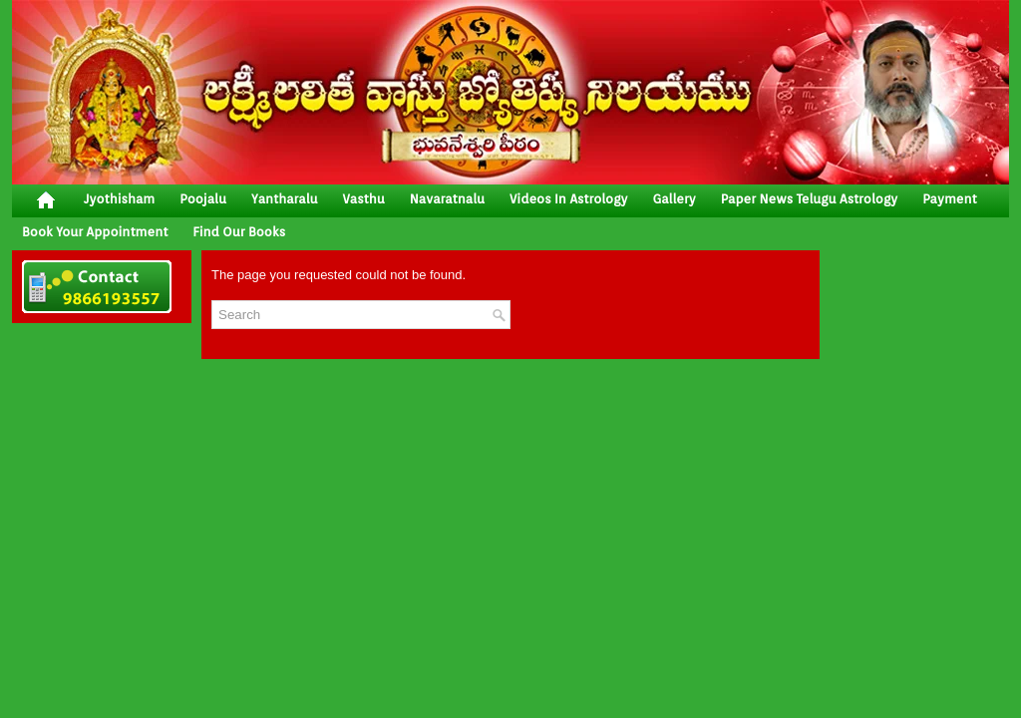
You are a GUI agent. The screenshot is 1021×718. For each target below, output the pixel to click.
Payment (949, 198)
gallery (673, 198)
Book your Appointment (95, 231)
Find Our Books (238, 231)
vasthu (364, 198)
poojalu (202, 198)
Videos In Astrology (568, 198)
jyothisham (119, 198)
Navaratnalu (447, 198)
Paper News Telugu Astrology (809, 198)
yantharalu (284, 198)
